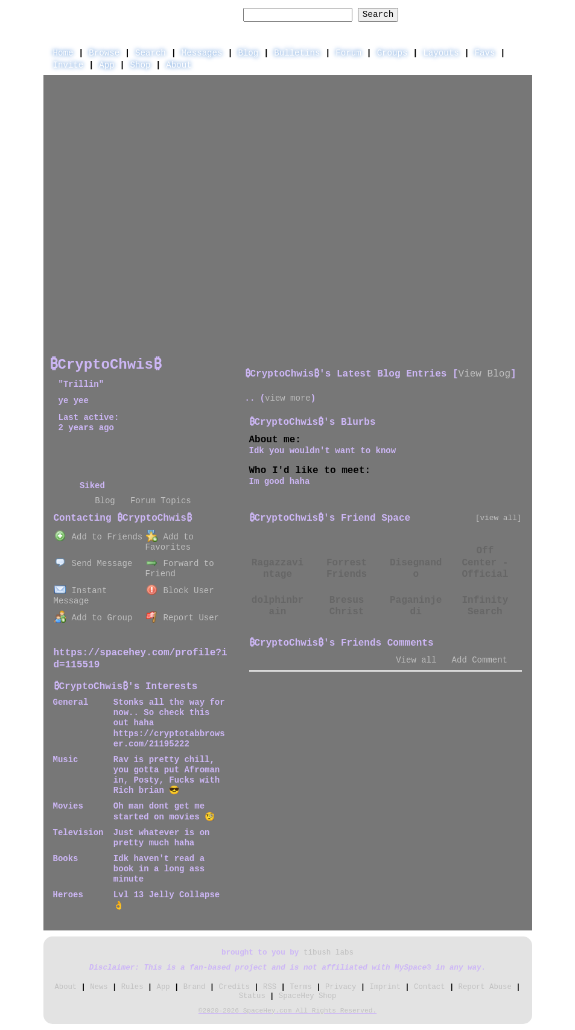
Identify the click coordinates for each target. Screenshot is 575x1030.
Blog (248, 53)
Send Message (93, 563)
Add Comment (479, 660)
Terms (301, 987)
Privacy (340, 987)
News (98, 987)
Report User (182, 618)
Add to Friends (98, 537)
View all (416, 660)
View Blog (484, 374)
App (106, 65)
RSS (269, 987)
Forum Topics (160, 501)
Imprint (385, 987)
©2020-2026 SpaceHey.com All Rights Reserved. (287, 1010)
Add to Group (93, 618)
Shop (140, 65)
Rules (132, 987)
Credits (234, 987)
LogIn (466, 14)
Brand (194, 987)
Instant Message (80, 596)
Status (252, 996)
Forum (348, 53)
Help (426, 14)
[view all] (498, 518)
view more (288, 398)
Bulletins (297, 53)
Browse (104, 53)
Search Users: (204, 14)
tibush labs (328, 953)
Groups (392, 53)
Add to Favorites (169, 542)
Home (63, 53)
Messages (202, 53)
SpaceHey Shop (308, 996)
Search (378, 14)
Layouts (441, 53)
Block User (180, 591)
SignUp (510, 14)
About (178, 65)
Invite (68, 65)
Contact (429, 987)
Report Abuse (485, 987)
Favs (485, 53)
